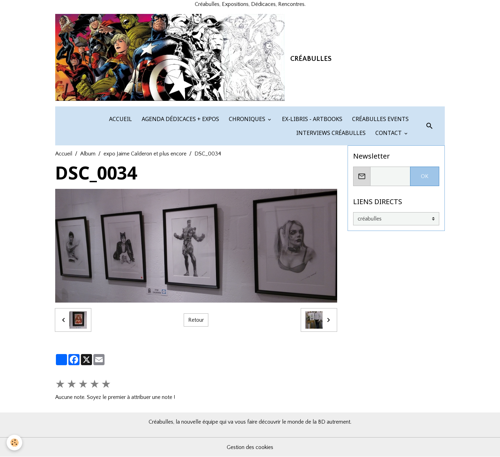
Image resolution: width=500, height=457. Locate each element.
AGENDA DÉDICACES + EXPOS (179, 119)
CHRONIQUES (247, 119)
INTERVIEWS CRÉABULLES (330, 133)
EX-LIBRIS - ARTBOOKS (311, 119)
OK (424, 176)
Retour (196, 320)
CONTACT (388, 133)
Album (87, 154)
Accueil (63, 154)
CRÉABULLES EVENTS (380, 119)
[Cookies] (15, 442)
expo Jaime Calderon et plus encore (144, 154)
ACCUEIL (120, 119)
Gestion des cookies (250, 447)
